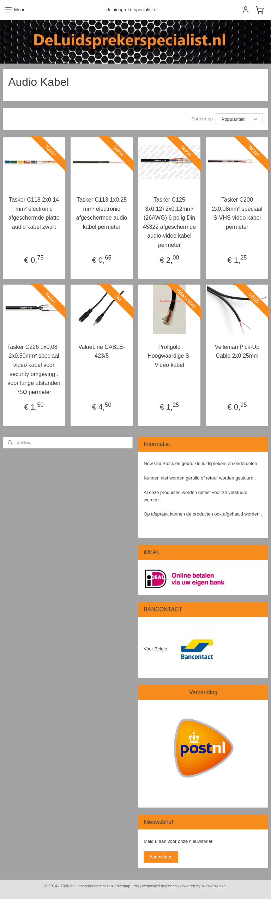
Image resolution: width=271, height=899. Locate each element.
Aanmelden (161, 856)
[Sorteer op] (239, 119)
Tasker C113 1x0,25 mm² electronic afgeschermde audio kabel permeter (101, 213)
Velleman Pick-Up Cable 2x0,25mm (237, 351)
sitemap (124, 886)
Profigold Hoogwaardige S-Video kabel (169, 356)
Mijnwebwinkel (214, 886)
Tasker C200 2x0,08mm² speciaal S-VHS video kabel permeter (237, 213)
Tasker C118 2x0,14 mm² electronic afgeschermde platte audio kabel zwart (34, 213)
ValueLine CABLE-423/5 (101, 351)
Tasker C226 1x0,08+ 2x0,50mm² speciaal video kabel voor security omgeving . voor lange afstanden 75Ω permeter (34, 369)
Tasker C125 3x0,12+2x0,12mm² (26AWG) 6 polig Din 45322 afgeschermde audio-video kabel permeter (169, 222)
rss (136, 886)
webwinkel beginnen (159, 886)
